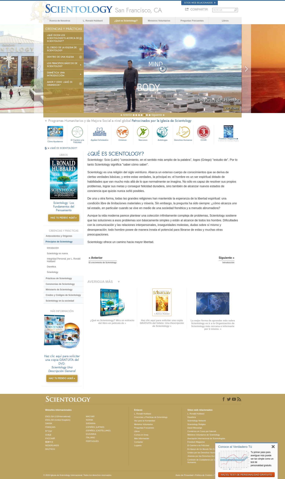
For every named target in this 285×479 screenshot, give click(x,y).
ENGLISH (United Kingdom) (57, 420)
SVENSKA (90, 423)
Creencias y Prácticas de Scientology (150, 417)
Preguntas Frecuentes (192, 20)
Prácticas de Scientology (59, 278)
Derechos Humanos (183, 133)
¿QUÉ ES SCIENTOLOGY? (63, 148)
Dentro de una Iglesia (60, 57)
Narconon (143, 133)
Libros (225, 20)
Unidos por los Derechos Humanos (203, 452)
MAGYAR (90, 416)
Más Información (141, 438)
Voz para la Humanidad (144, 421)
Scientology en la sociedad (60, 301)
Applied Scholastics (99, 133)
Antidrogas (162, 133)
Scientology (52, 272)
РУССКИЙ (50, 438)
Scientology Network (196, 421)
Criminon (123, 133)
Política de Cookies (203, 475)
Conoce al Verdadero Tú (235, 447)
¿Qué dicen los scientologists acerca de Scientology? (63, 38)
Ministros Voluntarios (159, 20)
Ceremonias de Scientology (60, 284)
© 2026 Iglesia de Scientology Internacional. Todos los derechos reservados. (77, 475)
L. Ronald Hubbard (93, 20)
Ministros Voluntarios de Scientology (203, 435)
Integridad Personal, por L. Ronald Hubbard (63, 260)
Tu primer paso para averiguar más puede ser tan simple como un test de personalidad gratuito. (262, 459)
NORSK (89, 420)
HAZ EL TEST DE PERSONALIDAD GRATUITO (246, 474)
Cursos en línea (141, 435)
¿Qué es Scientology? (126, 20)
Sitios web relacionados (199, 2)
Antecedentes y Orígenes (59, 236)
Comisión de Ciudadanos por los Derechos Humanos (206, 461)
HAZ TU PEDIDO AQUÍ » (63, 217)
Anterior (127, 114)
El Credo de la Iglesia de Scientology (62, 49)
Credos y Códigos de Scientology (63, 295)
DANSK (48, 423)
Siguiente (156, 114)
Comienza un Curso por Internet (201, 431)
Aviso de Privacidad (184, 475)
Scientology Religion (196, 424)
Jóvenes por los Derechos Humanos (203, 456)
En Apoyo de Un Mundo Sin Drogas (203, 449)
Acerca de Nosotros (59, 20)
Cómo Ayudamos (55, 141)
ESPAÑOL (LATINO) (95, 427)
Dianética (51, 266)
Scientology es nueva (57, 253)
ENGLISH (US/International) (58, 416)
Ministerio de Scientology (59, 289)
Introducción (53, 248)
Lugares (137, 445)
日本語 (48, 435)
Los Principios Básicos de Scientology (62, 65)
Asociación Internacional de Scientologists (206, 438)
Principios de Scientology (59, 241)
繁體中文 (49, 442)
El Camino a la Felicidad (77, 134)
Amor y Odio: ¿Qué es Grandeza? (59, 83)
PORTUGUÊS (92, 441)
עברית (48, 430)
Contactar (138, 442)
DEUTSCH (50, 449)
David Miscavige (194, 428)
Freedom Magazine (228, 139)
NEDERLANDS (52, 445)
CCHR (203, 133)
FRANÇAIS (50, 427)
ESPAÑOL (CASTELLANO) (98, 430)
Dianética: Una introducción (56, 74)
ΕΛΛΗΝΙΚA (91, 434)
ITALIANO (90, 437)
